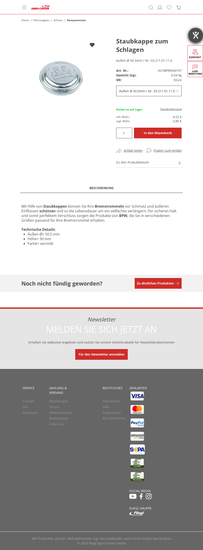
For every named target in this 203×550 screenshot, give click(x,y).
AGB (106, 407)
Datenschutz (112, 413)
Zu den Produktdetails (132, 162)
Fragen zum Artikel (168, 150)
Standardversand (171, 109)
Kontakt (28, 401)
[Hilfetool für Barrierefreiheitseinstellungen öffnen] (195, 35)
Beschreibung (101, 188)
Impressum (111, 401)
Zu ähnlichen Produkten (155, 283)
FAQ (25, 407)
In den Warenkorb (158, 133)
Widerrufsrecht (60, 413)
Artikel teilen (133, 150)
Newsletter (30, 413)
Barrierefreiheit (114, 418)
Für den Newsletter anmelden (101, 354)
